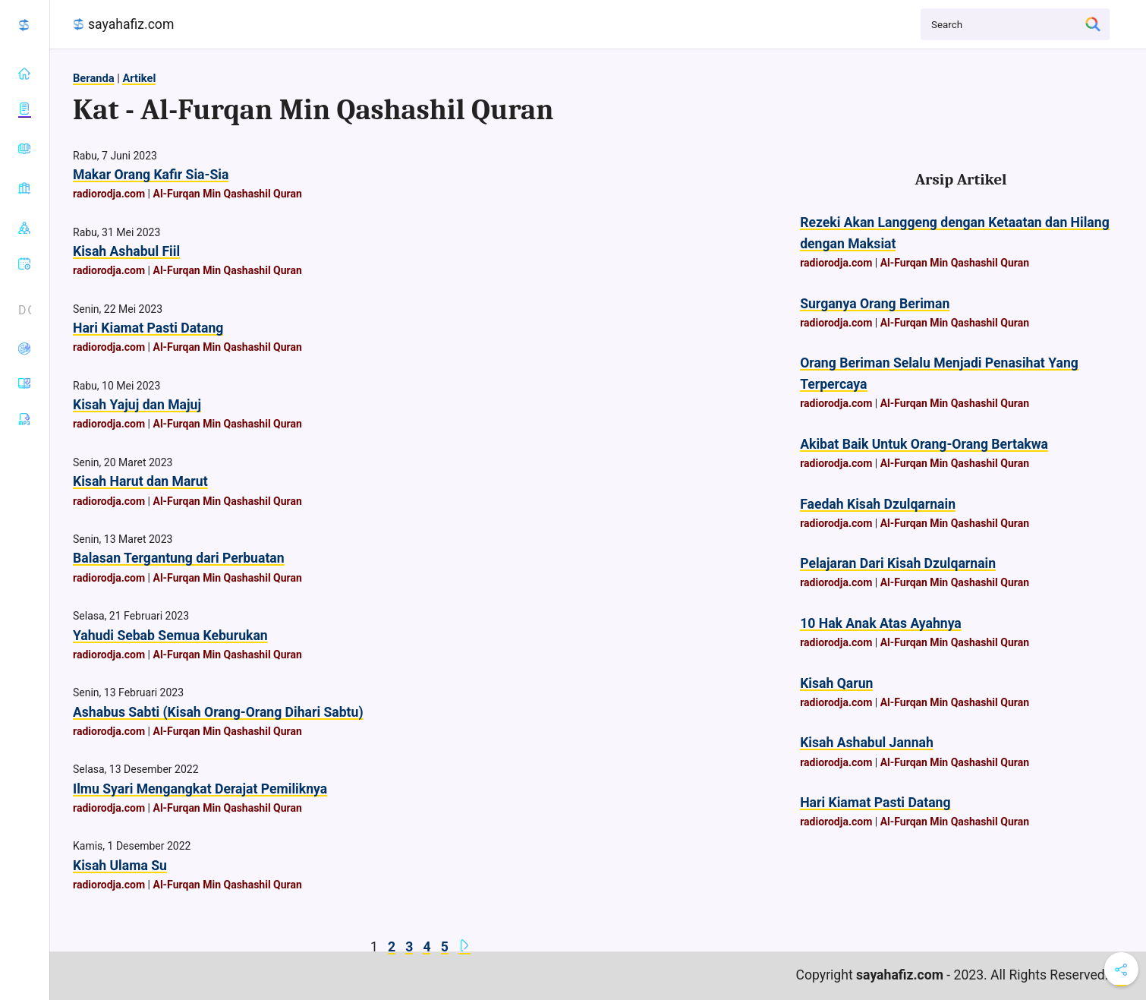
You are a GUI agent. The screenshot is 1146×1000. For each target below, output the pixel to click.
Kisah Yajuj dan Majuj (137, 404)
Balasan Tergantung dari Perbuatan (179, 558)
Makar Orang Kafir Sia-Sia (150, 174)
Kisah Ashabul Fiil (126, 251)
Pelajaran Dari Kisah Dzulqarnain (898, 563)
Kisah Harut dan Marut (140, 481)
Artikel (139, 78)
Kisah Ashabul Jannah (866, 742)
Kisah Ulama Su (120, 865)
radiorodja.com (109, 194)
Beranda (94, 78)
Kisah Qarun (836, 683)
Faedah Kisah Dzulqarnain (878, 504)
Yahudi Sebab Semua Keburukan (170, 635)
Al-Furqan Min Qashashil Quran (227, 194)
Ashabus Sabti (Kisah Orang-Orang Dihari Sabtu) (218, 712)
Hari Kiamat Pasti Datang (148, 328)
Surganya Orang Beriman (874, 303)
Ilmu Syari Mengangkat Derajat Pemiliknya (200, 789)
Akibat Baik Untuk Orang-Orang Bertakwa (924, 444)
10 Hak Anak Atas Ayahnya (881, 623)
